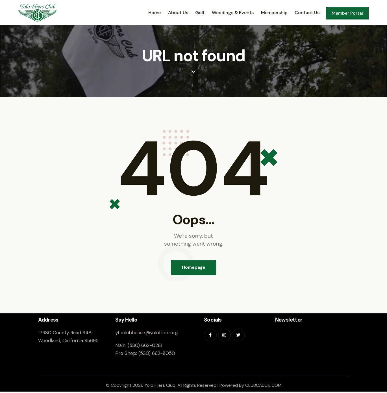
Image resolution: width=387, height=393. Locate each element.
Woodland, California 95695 (68, 342)
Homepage (193, 268)
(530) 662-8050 (156, 354)
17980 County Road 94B (65, 334)
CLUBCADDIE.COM (263, 386)
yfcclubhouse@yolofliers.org (146, 334)
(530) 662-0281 (145, 346)
